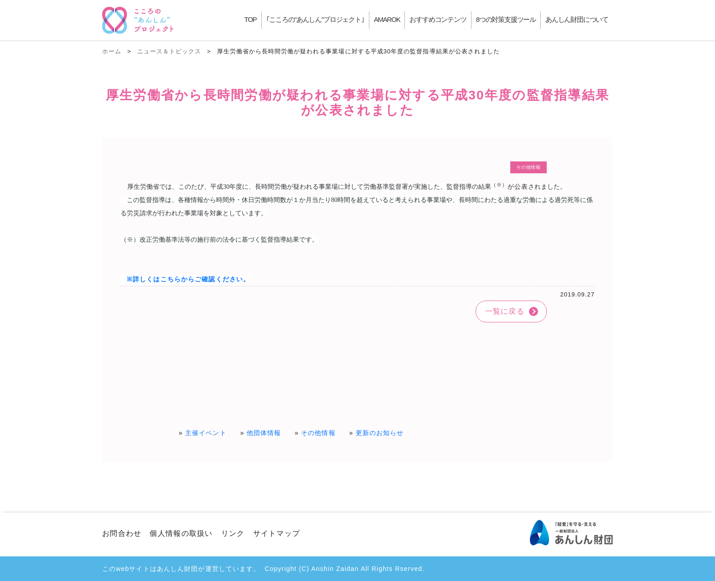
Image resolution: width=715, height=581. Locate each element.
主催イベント (206, 432)
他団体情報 (264, 432)
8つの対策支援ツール (506, 19)
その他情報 (318, 432)
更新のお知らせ (380, 432)
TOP (250, 19)
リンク (233, 533)
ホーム (111, 51)
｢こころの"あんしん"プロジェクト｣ (315, 19)
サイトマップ (277, 533)
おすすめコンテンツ (437, 19)
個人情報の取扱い (181, 533)
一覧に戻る (504, 311)
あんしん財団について (576, 19)
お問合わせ (121, 533)
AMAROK (387, 19)
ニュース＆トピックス (169, 51)
